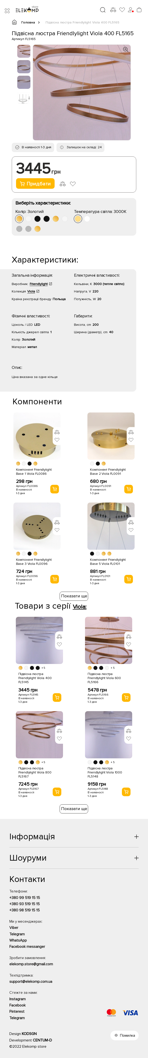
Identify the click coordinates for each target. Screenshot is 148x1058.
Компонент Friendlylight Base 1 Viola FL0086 (34, 472)
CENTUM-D (42, 1040)
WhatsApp (18, 940)
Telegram (17, 934)
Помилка (127, 1035)
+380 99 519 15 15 (24, 897)
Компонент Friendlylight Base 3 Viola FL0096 (34, 562)
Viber (13, 927)
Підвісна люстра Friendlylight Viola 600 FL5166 (104, 678)
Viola (31, 291)
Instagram (17, 999)
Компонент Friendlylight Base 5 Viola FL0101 (108, 562)
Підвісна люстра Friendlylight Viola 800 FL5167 (34, 772)
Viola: (80, 606)
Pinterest (16, 1011)
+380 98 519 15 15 (24, 910)
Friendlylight (39, 284)
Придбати (35, 184)
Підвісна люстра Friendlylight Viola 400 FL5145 (35, 678)
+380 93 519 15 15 (24, 904)
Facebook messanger (27, 946)
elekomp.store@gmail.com (31, 964)
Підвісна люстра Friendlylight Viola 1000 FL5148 (105, 772)
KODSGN (29, 1033)
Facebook (17, 1005)
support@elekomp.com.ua (30, 981)
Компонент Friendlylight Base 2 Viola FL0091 (108, 472)
